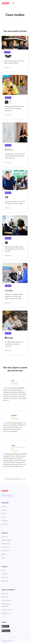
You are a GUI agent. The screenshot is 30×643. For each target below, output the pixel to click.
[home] (6, 3)
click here (23, 479)
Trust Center (5, 593)
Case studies (5, 581)
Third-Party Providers (7, 610)
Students (4, 510)
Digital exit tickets (6, 540)
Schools (4, 513)
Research (4, 554)
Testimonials (5, 573)
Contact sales (5, 577)
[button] (13, 3)
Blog (3, 557)
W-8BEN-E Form (6, 613)
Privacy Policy (5, 597)
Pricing (3, 517)
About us (4, 570)
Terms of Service (6, 600)
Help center (5, 524)
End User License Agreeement (6, 605)
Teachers (4, 506)
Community (5, 520)
